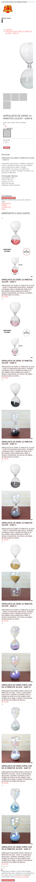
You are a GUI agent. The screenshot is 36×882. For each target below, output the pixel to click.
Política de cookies (22, 877)
